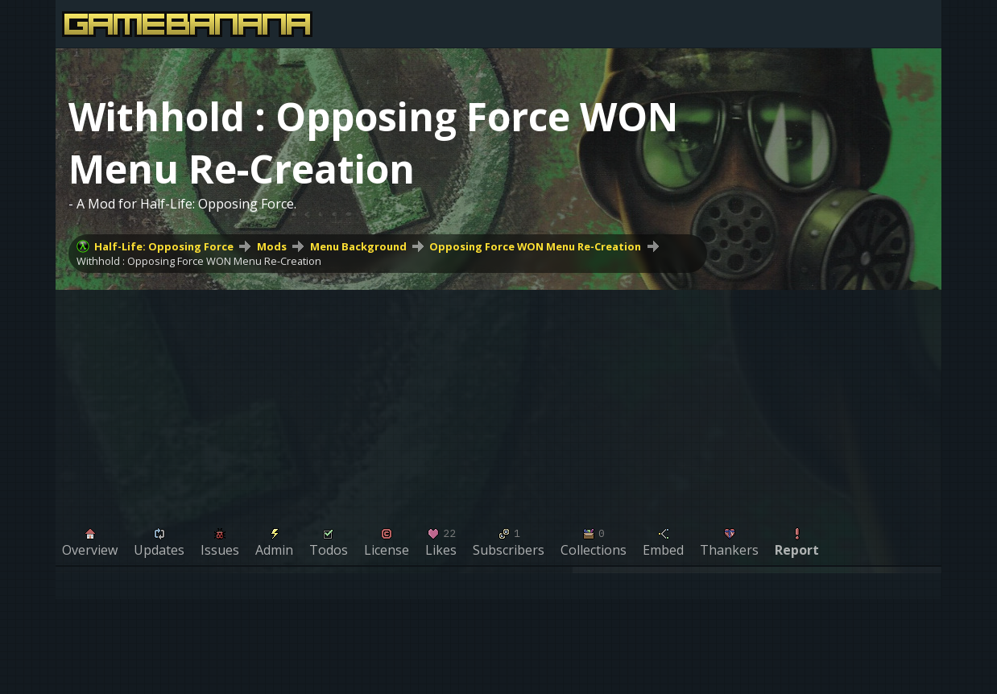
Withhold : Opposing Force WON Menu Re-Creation (199, 261)
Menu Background (358, 246)
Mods (272, 246)
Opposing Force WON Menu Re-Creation (535, 246)
